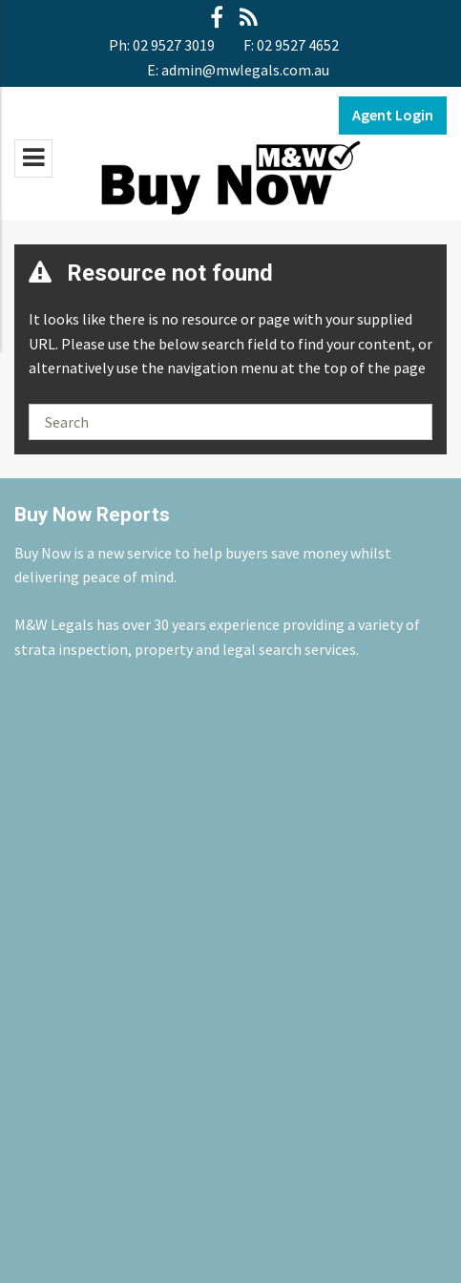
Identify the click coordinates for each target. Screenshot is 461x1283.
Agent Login (392, 114)
